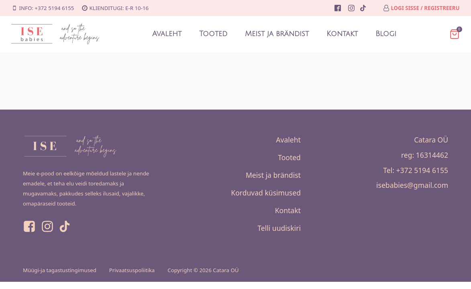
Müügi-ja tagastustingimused (59, 270)
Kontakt (342, 34)
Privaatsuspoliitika (132, 270)
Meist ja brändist (277, 34)
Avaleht (166, 34)
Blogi (385, 34)
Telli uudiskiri (279, 228)
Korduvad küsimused (266, 192)
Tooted (213, 34)
